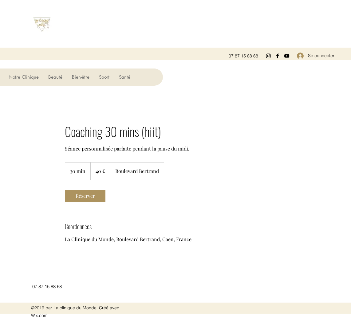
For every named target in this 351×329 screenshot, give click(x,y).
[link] (85, 196)
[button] (55, 77)
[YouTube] (287, 56)
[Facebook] (277, 56)
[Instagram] (268, 56)
